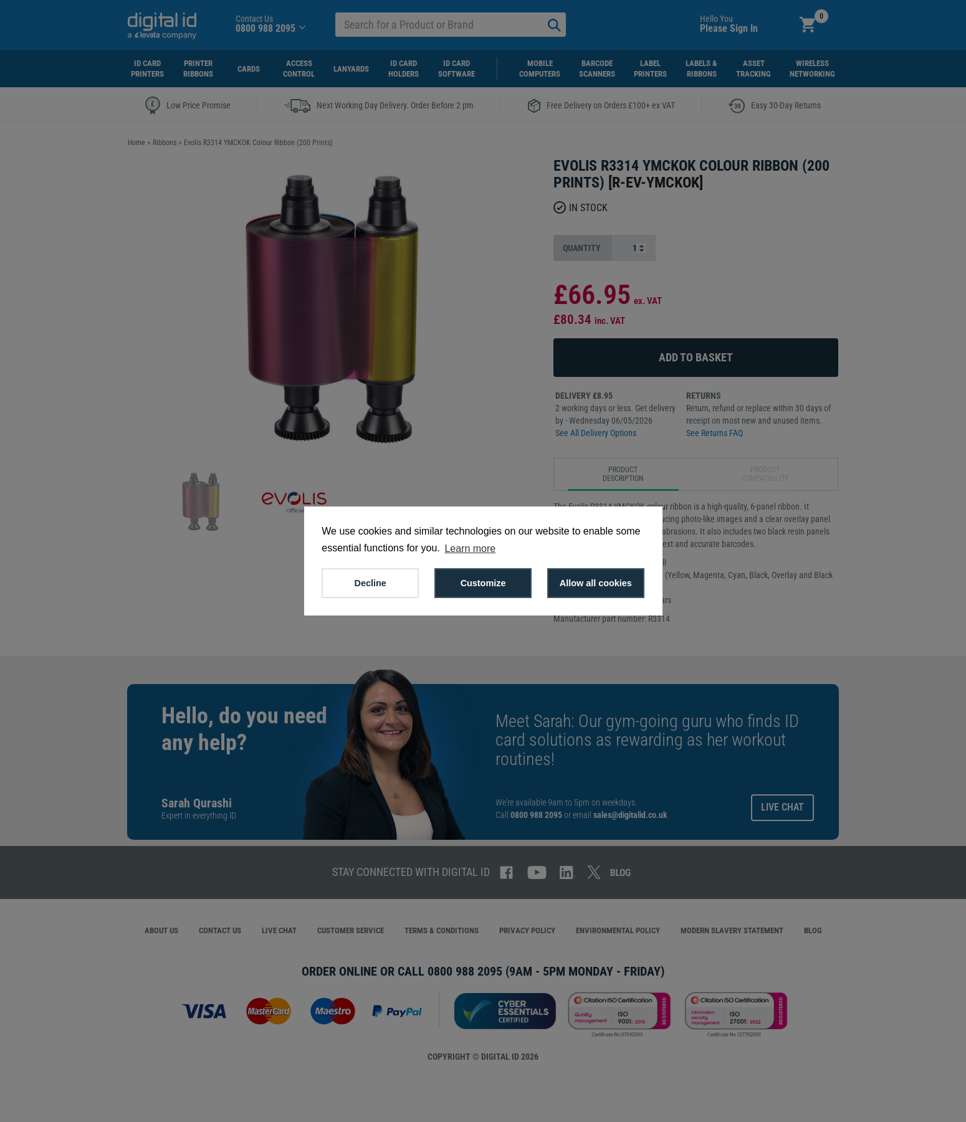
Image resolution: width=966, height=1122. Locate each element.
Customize (483, 583)
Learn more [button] (469, 548)
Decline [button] (370, 583)
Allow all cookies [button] (596, 583)
